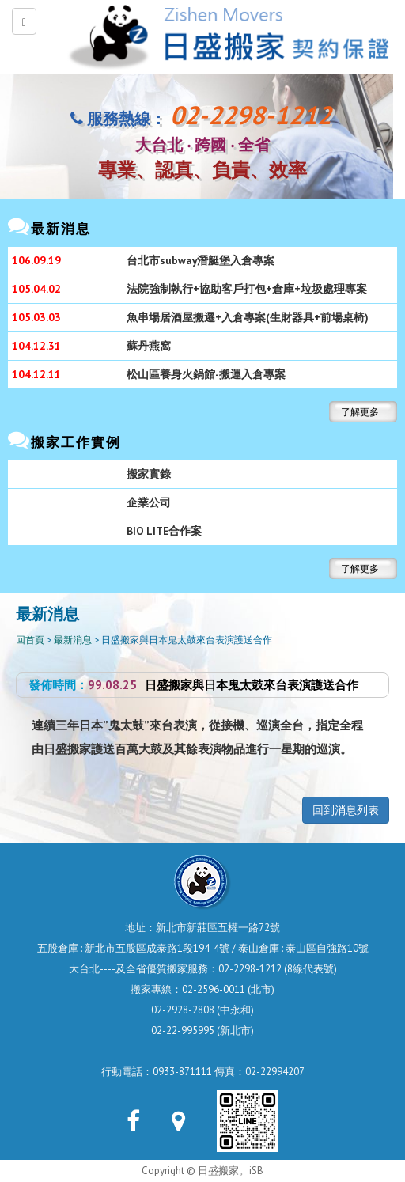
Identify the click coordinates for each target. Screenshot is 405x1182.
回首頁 (30, 640)
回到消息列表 (345, 810)
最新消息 (73, 640)
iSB (256, 1170)
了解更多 (360, 412)
